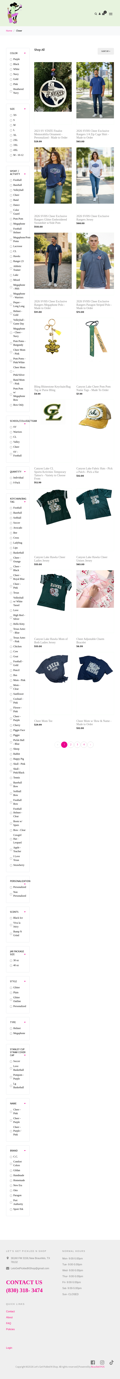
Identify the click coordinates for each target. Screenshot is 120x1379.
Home (9, 31)
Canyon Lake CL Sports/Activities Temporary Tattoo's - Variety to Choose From (50, 473)
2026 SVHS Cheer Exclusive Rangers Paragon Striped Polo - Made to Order (94, 305)
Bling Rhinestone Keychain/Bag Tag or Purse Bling (52, 388)
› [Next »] (90, 745)
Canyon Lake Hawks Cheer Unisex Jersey (91, 559)
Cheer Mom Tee (43, 721)
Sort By (105, 51)
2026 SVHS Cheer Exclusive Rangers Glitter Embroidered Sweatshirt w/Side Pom (50, 219)
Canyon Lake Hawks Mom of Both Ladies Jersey (51, 640)
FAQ (8, 1323)
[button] (99, 14)
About (9, 1317)
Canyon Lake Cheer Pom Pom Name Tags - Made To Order (93, 388)
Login (9, 1348)
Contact (10, 1311)
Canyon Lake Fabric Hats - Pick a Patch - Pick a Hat (94, 470)
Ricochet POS (98, 1367)
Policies (10, 1329)
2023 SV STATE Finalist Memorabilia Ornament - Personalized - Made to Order (51, 134)
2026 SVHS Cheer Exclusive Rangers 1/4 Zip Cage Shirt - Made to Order (92, 134)
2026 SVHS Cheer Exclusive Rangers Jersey (92, 218)
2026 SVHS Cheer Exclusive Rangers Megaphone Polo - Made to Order (50, 305)
